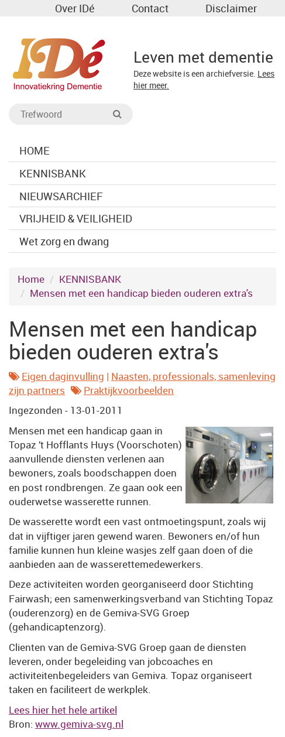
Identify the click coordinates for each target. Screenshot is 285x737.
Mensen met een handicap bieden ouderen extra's (141, 293)
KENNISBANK (90, 279)
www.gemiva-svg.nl (79, 724)
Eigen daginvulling (63, 376)
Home (31, 279)
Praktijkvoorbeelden (129, 390)
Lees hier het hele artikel (63, 710)
